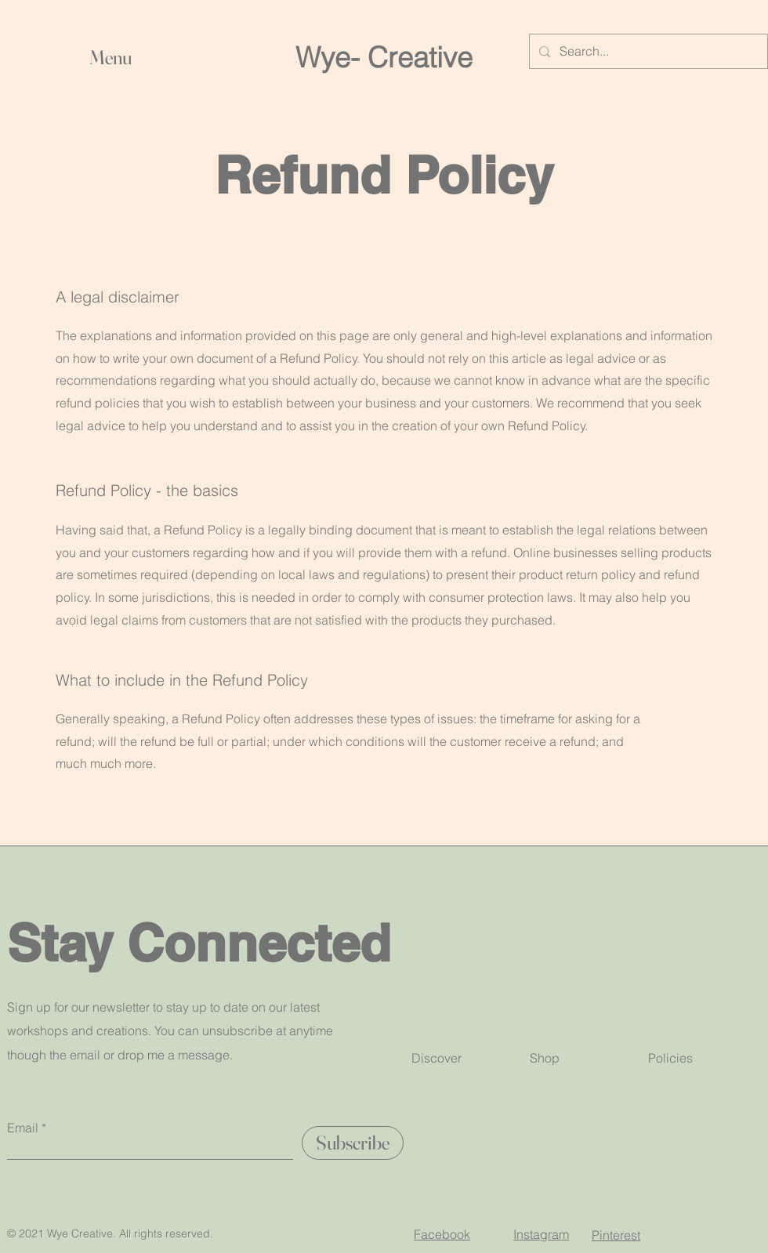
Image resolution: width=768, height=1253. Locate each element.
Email (22, 1127)
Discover (436, 1058)
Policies (670, 1058)
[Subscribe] (353, 1143)
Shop (545, 1058)
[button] (243, 57)
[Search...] (647, 51)
